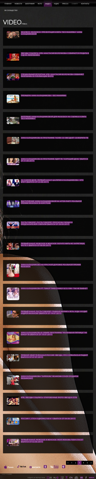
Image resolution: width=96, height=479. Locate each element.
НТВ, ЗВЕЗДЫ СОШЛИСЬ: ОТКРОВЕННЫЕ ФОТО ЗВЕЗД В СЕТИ (49, 397)
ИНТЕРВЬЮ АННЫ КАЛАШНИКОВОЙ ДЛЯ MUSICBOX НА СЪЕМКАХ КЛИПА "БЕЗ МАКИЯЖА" (53, 118)
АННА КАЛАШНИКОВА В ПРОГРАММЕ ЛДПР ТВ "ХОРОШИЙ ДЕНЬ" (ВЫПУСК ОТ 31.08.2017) (54, 160)
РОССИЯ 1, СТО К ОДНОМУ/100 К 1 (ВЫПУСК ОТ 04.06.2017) (48, 419)
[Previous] (68, 463)
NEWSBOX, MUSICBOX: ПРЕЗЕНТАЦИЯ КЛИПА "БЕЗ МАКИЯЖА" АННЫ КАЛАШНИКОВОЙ (51, 33)
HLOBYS (9, 474)
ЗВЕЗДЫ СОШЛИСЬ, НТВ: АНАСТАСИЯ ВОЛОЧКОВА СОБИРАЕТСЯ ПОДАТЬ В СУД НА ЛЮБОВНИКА (55, 54)
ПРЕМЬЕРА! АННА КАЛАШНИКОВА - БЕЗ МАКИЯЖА (43, 96)
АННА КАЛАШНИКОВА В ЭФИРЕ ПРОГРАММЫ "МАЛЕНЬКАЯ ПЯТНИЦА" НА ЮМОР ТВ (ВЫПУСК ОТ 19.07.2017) (54, 334)
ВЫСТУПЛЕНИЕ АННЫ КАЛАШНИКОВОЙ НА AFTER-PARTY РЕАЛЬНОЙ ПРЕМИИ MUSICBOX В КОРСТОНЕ (51, 202)
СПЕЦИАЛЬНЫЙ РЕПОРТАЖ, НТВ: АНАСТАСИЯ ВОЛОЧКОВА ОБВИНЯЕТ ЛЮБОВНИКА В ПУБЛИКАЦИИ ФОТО (52, 75)
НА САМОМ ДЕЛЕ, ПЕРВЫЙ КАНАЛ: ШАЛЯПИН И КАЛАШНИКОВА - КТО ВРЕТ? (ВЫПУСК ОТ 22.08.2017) (52, 181)
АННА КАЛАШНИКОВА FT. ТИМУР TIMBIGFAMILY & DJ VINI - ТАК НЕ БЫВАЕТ (54, 288)
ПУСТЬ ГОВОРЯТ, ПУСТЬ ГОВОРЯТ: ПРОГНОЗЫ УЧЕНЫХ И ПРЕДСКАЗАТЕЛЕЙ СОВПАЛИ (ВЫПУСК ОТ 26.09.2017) (47, 223)
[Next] (91, 463)
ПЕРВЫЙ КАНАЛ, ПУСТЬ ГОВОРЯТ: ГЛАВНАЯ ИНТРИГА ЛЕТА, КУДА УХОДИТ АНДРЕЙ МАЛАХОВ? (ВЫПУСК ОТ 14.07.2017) (54, 312)
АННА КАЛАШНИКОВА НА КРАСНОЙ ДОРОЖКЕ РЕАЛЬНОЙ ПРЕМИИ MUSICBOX (51, 266)
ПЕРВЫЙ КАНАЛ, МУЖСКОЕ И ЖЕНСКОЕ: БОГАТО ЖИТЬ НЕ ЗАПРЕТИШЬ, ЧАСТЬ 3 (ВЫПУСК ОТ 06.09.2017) (53, 244)
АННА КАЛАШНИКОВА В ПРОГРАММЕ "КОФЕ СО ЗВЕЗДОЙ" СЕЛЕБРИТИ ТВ (54, 138)
